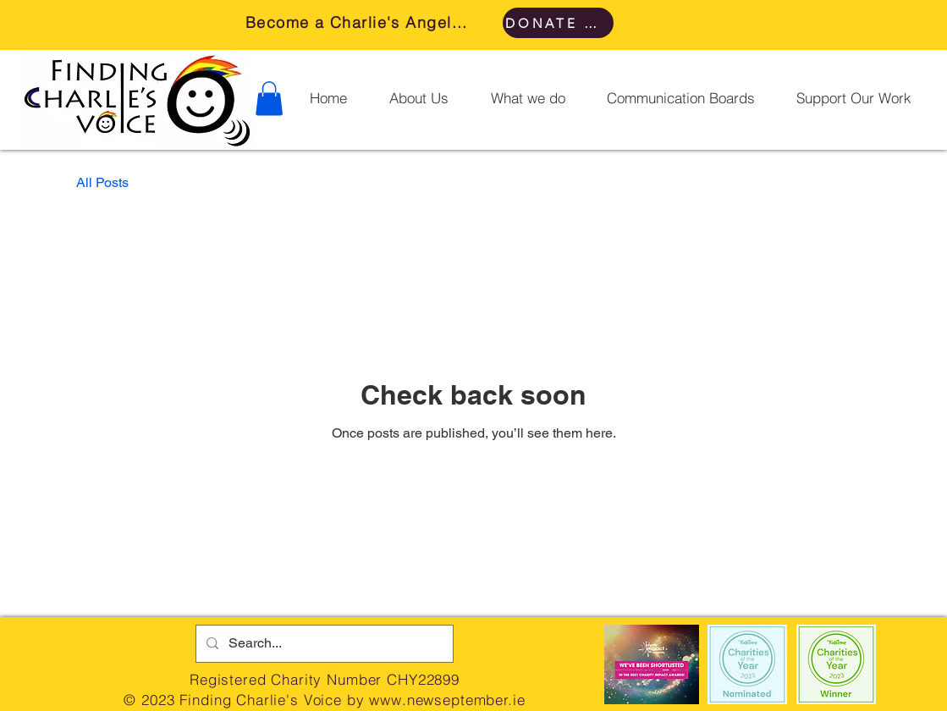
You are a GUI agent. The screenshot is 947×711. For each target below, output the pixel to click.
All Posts (102, 182)
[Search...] (322, 644)
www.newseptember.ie (447, 699)
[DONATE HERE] (558, 23)
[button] (269, 98)
